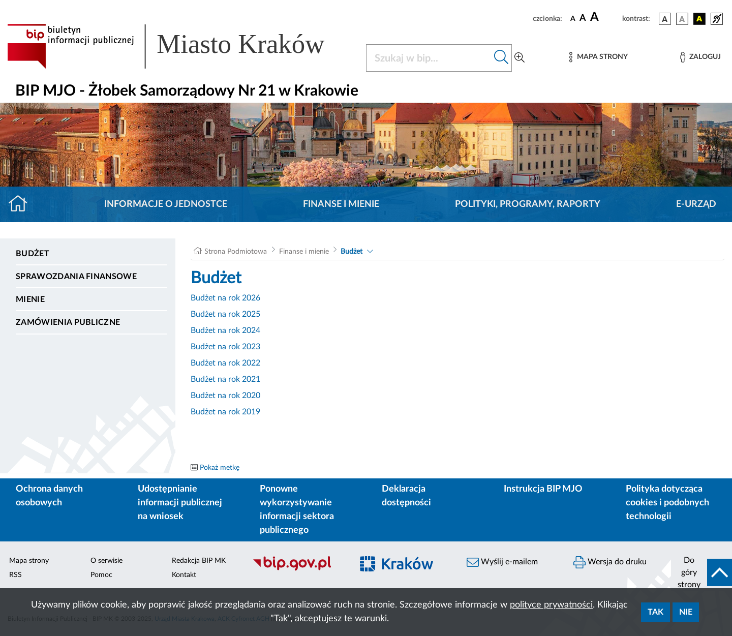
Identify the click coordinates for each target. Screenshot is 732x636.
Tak (655, 612)
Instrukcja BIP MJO (543, 489)
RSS (15, 575)
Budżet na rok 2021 (225, 379)
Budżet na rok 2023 (225, 347)
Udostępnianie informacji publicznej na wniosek (180, 502)
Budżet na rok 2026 (225, 298)
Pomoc (101, 575)
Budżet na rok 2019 (225, 412)
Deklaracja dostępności (406, 495)
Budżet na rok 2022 (225, 363)
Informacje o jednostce (165, 204)
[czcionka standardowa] (572, 18)
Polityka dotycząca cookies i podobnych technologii (667, 502)
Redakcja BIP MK (199, 560)
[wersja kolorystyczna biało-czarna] (682, 18)
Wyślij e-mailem (502, 562)
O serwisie (106, 560)
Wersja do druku (610, 562)
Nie (685, 612)
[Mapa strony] (598, 57)
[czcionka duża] (604, 17)
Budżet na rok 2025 (225, 314)
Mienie (30, 299)
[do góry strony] (701, 572)
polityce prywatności (551, 605)
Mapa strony (29, 560)
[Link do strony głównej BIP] (180, 46)
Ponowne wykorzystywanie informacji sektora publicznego (297, 509)
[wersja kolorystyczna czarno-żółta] (699, 18)
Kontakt (184, 575)
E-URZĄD (696, 204)
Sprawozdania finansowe (76, 276)
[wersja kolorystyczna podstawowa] (665, 18)
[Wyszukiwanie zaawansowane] (519, 58)
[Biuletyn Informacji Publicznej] (297, 569)
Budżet (32, 254)
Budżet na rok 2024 (225, 330)
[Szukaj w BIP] (429, 58)
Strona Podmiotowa (235, 251)
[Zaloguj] (700, 57)
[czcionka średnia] (582, 18)
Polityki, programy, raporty (527, 204)
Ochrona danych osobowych (49, 495)
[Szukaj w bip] (501, 58)
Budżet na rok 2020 (225, 395)
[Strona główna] (22, 204)
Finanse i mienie (341, 204)
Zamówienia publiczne (68, 322)
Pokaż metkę (219, 467)
